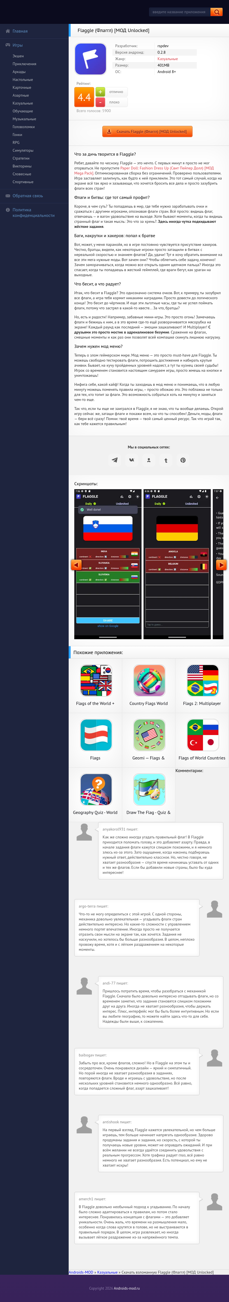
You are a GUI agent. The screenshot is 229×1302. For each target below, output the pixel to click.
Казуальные (23, 103)
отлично (109, 92)
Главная (16, 31)
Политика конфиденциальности (30, 212)
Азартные (21, 95)
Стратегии (21, 158)
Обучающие (23, 111)
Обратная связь (24, 195)
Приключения (24, 63)
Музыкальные (24, 118)
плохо (107, 102)
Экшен (18, 55)
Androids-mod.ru (127, 1288)
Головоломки (24, 126)
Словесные (22, 173)
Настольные (23, 79)
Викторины (22, 166)
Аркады (19, 71)
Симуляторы (23, 150)
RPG (16, 142)
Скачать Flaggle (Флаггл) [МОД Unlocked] (152, 131)
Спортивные (23, 181)
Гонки (17, 134)
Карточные (22, 87)
